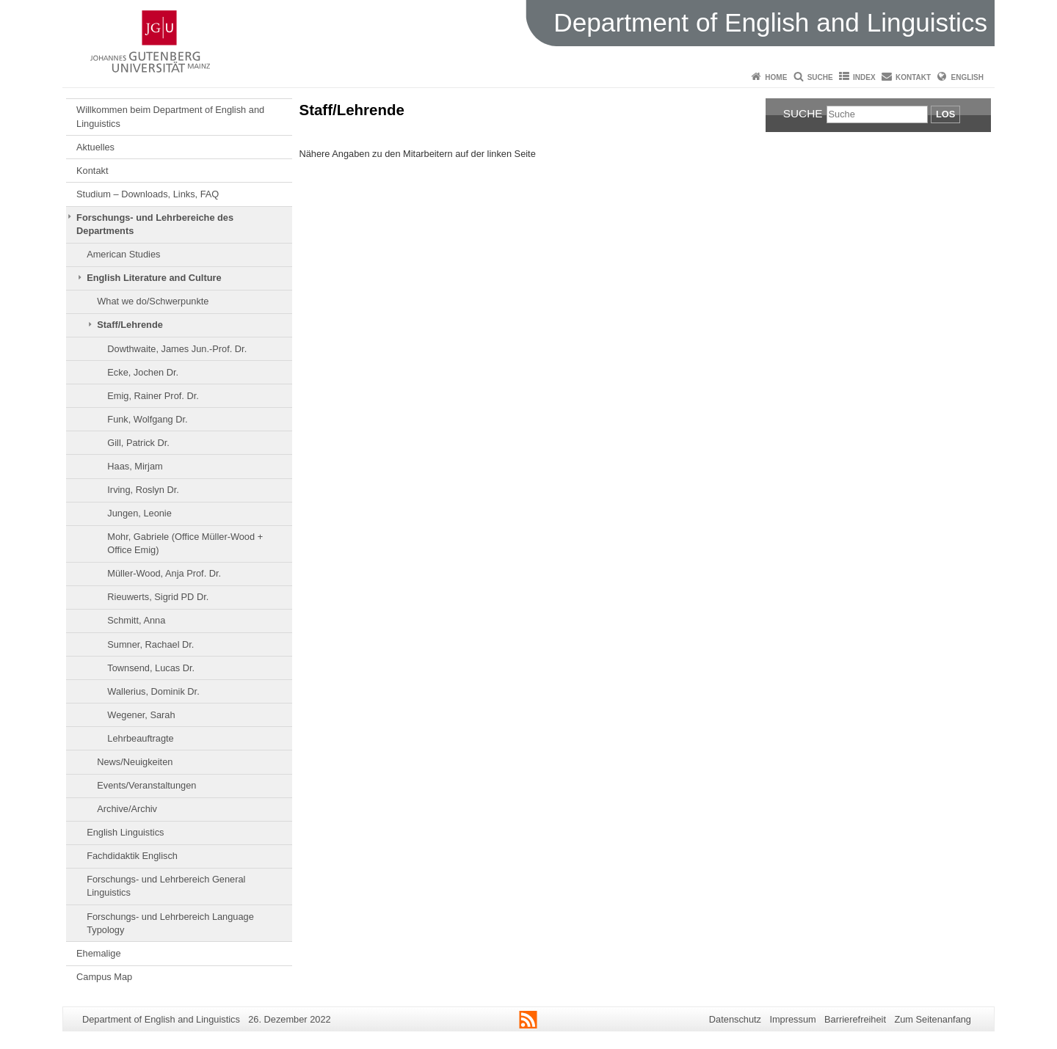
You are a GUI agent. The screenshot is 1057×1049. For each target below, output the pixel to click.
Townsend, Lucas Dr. (151, 667)
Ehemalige (98, 953)
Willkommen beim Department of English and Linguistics (170, 116)
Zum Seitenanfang (932, 1019)
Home (776, 77)
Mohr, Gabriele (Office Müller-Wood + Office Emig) (185, 543)
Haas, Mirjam (134, 466)
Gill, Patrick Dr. (138, 442)
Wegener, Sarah (141, 714)
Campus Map (104, 976)
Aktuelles (95, 147)
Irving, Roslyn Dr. (142, 489)
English (967, 77)
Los (945, 114)
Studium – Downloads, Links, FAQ (147, 194)
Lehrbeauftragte (140, 738)
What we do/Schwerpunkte (152, 301)
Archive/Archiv (127, 808)
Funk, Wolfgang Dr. (147, 419)
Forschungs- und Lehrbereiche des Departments (154, 224)
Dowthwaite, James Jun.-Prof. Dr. (177, 348)
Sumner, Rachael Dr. (150, 644)
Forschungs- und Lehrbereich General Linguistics (166, 886)
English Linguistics (125, 832)
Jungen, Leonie (139, 513)
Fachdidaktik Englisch (132, 855)
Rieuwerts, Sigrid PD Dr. (157, 596)
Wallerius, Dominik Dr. (153, 691)
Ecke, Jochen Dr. (142, 372)
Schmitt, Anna (136, 620)
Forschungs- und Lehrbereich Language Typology (170, 923)
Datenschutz (735, 1019)
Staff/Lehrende (130, 324)
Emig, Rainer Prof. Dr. (152, 395)
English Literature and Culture (154, 277)
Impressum (792, 1019)
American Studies (123, 254)
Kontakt (913, 77)
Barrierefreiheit (855, 1019)
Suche (820, 77)
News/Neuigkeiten (134, 761)
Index (864, 77)
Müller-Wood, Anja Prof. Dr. (164, 573)
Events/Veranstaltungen (146, 785)
